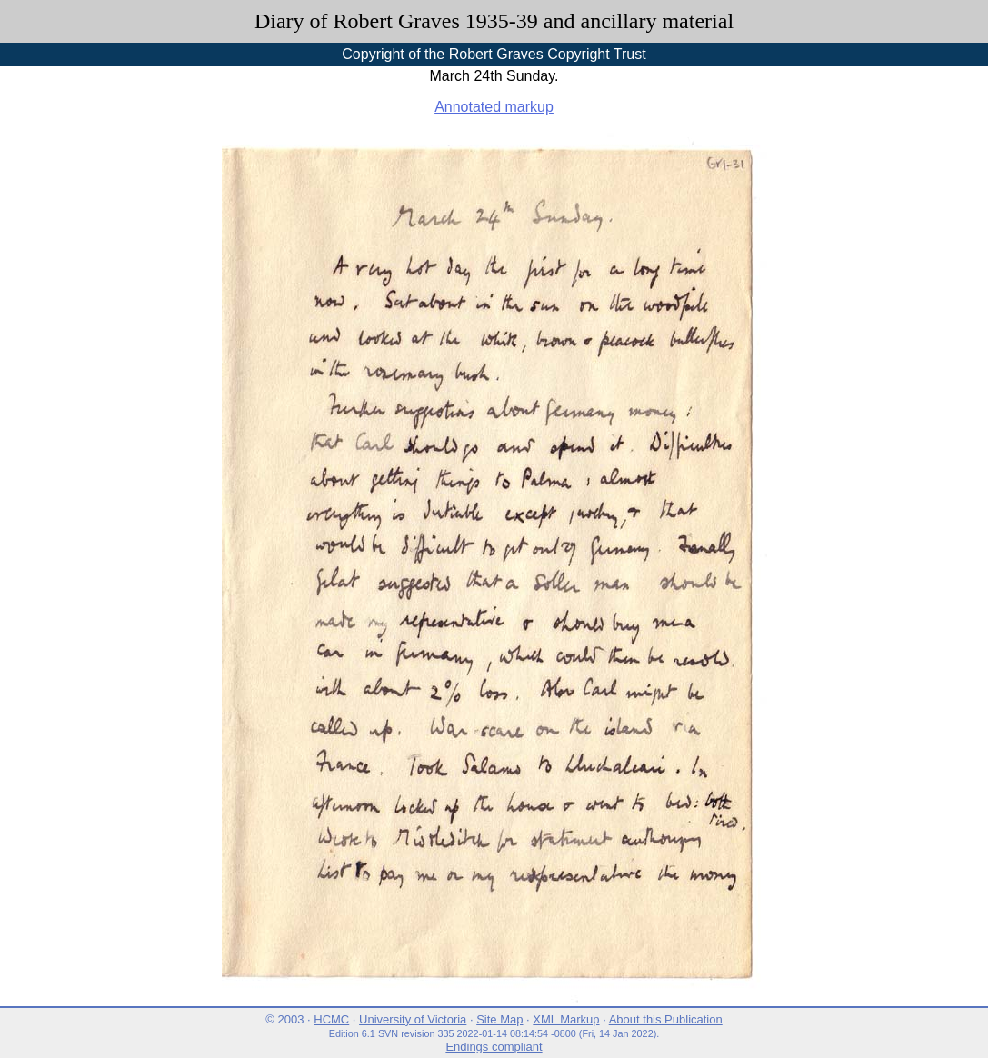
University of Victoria (412, 1019)
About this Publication (666, 1019)
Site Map (499, 1019)
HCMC (331, 1019)
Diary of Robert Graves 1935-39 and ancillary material (494, 21)
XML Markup (566, 1019)
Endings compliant (493, 1046)
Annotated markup (494, 107)
